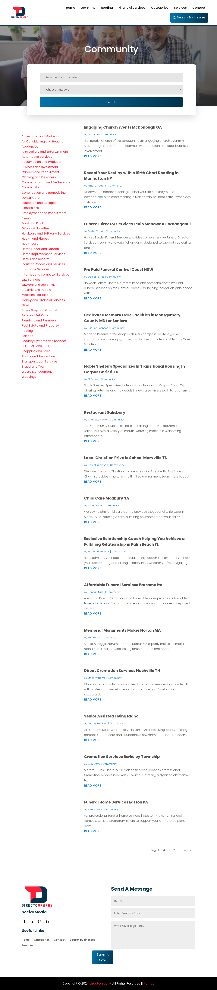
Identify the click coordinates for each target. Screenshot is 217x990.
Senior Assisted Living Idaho (111, 716)
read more (92, 156)
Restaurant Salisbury (104, 412)
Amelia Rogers (97, 185)
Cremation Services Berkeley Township (122, 756)
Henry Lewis (95, 809)
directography (100, 983)
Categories (159, 7)
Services (180, 7)
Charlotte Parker (98, 419)
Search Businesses (191, 17)
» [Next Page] (190, 850)
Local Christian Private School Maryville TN (126, 457)
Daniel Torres (96, 277)
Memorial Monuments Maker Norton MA (122, 630)
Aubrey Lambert (97, 723)
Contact (198, 7)
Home (70, 7)
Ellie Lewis (94, 637)
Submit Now (103, 957)
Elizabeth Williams (98, 551)
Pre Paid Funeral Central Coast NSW (118, 269)
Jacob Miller (95, 505)
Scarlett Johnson (98, 328)
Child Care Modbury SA (106, 498)
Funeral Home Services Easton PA (116, 802)
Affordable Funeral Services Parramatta (123, 584)
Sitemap (148, 983)
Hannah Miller (96, 592)
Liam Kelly (94, 134)
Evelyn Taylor (96, 231)
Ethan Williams (96, 678)
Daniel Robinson (98, 465)
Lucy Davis (94, 764)
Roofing (107, 7)
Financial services (131, 7)
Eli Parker (93, 379)
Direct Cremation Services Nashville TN (122, 670)
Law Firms (88, 7)
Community (109, 134)
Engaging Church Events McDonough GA (123, 127)
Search (110, 101)
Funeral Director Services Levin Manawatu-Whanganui (137, 224)
